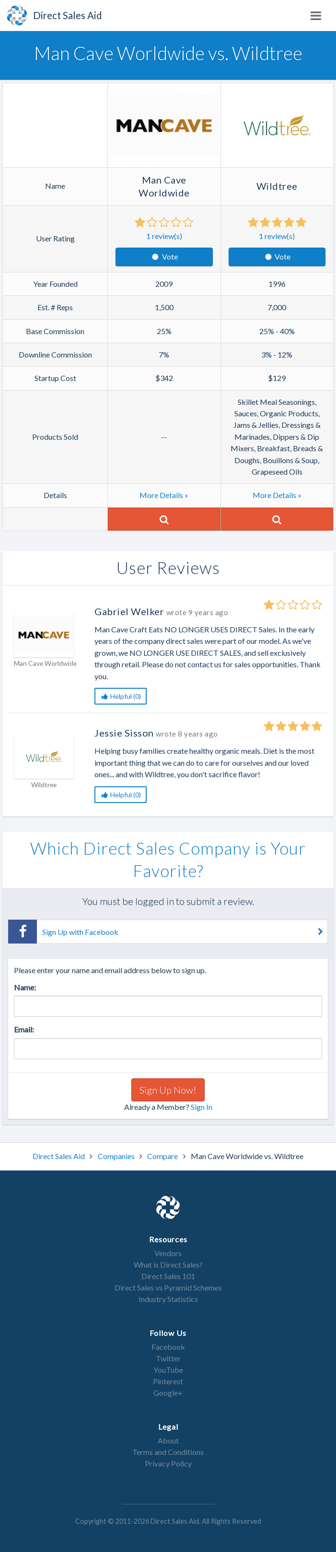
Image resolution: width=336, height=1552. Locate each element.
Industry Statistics (168, 1298)
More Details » (163, 494)
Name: (25, 987)
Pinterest (168, 1381)
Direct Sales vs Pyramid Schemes (168, 1287)
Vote (164, 256)
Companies (117, 1156)
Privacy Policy (168, 1463)
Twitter (168, 1358)
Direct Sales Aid (59, 1156)
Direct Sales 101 (168, 1276)
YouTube (168, 1369)
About (168, 1440)
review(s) (164, 235)
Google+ (168, 1392)
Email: (24, 1029)
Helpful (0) (120, 696)
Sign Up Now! (168, 1090)
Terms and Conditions (168, 1451)
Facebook (168, 1346)
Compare (163, 1156)
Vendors (168, 1253)
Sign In (201, 1106)
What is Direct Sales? (168, 1264)
